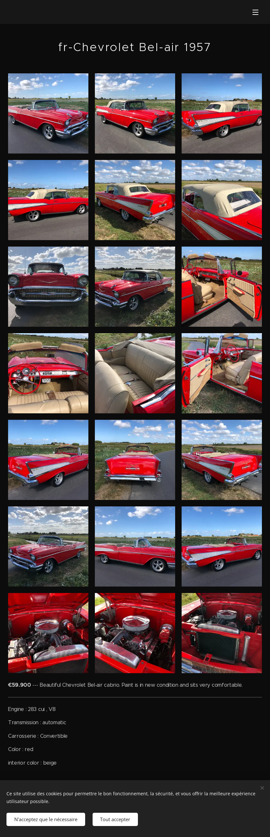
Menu (255, 12)
